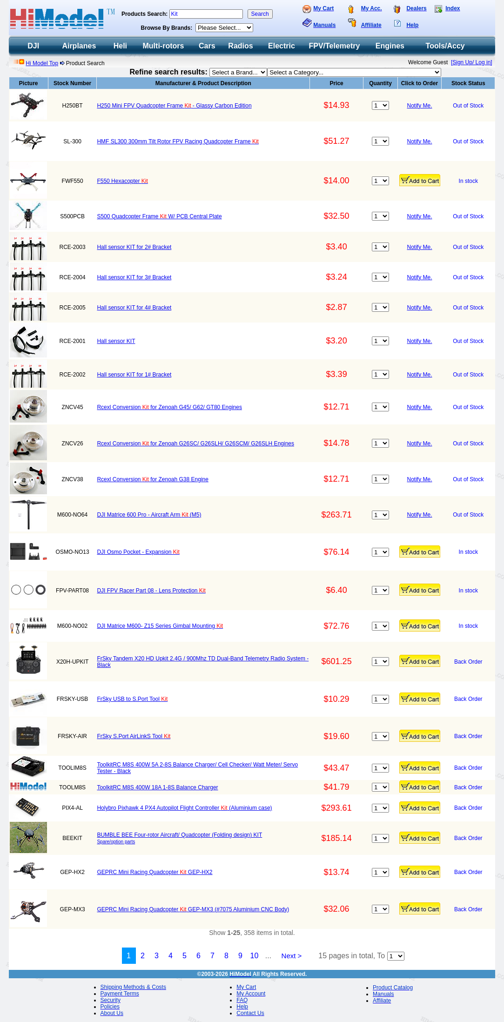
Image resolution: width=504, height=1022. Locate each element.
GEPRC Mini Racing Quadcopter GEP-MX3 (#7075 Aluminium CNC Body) (193, 909)
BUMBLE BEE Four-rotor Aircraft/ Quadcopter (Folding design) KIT (179, 835)
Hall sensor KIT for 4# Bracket (134, 307)
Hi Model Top (42, 63)
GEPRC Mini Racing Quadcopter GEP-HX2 (154, 872)
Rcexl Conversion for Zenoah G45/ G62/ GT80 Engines (169, 407)
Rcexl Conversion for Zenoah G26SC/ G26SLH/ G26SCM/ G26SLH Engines (195, 443)
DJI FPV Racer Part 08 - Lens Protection (151, 590)
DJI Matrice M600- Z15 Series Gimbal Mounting (160, 626)
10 (254, 956)
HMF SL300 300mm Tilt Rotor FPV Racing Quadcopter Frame (177, 141)
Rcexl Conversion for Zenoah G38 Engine (152, 479)
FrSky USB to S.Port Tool (132, 699)
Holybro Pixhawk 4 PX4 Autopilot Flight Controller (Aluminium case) (184, 808)
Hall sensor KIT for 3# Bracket (134, 277)
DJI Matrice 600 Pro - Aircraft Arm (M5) (149, 514)
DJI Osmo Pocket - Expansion (138, 552)
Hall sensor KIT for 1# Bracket (134, 374)
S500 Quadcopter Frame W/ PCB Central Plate (159, 216)
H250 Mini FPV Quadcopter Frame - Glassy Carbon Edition (174, 105)
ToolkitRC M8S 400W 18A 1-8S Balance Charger (157, 787)
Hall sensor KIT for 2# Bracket (134, 247)
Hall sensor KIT (116, 341)
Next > (292, 956)
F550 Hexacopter (122, 181)
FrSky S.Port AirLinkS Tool (133, 736)
